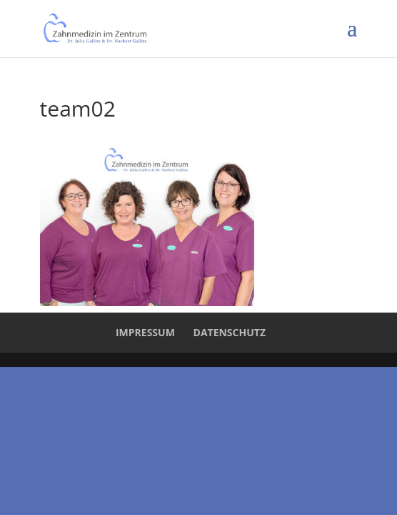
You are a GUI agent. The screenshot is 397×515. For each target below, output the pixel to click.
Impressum (145, 332)
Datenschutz (230, 332)
